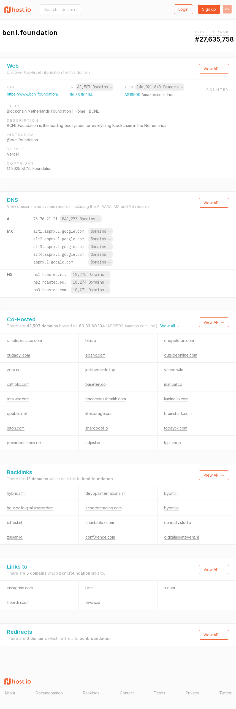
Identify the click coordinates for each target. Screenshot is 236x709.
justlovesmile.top (100, 369)
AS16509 (133, 94)
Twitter (225, 693)
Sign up (209, 9)
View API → (214, 68)
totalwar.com (18, 398)
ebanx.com (95, 355)
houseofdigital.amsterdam (30, 508)
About (9, 693)
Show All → (169, 326)
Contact (127, 693)
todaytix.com (175, 428)
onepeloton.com (179, 340)
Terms (159, 693)
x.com (169, 587)
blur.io (90, 340)
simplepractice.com (24, 340)
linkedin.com (18, 602)
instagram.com (20, 587)
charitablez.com (99, 522)
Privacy (192, 693)
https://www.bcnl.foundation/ (32, 94)
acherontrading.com (103, 508)
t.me (89, 587)
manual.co (173, 384)
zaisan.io (15, 537)
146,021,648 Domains (160, 87)
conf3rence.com (100, 537)
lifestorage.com (99, 413)
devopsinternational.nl (105, 493)
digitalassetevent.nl (181, 537)
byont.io (171, 508)
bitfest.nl (14, 522)
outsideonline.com (180, 355)
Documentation (49, 693)
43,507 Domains (94, 87)
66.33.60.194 (81, 94)
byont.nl (171, 493)
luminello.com (176, 398)
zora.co (14, 369)
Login (183, 9)
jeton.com (16, 428)
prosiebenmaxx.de (24, 442)
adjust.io (92, 442)
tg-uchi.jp (172, 442)
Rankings (91, 693)
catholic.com (18, 384)
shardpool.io (96, 428)
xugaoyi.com (18, 355)
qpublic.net (17, 413)
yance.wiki (173, 369)
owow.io (92, 602)
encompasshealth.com (105, 398)
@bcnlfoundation (22, 139)
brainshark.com (178, 413)
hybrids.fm (16, 493)
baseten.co (95, 384)
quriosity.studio (177, 522)
